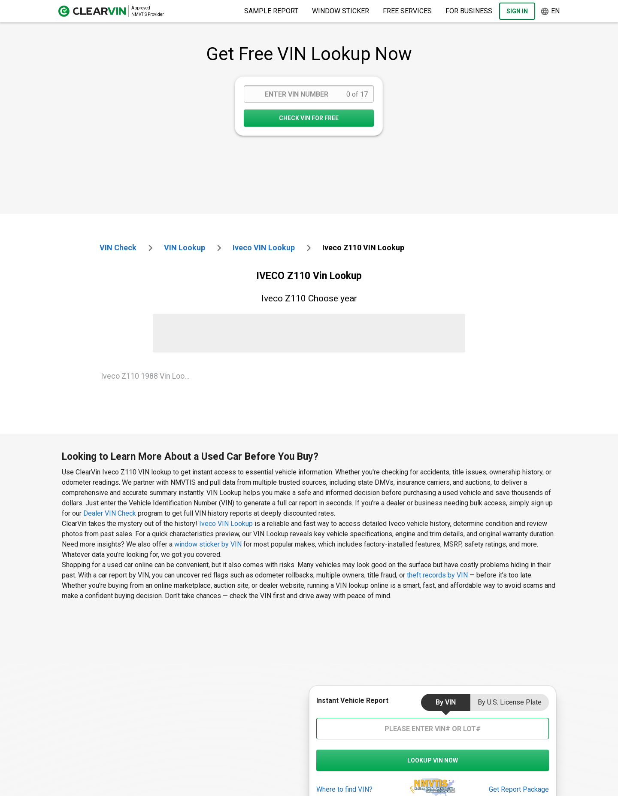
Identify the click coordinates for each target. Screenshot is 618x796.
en (550, 11)
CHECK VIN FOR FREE (309, 118)
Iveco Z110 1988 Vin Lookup (149, 375)
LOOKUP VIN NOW (432, 760)
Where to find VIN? (344, 789)
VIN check (118, 247)
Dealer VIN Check (109, 513)
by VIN (446, 702)
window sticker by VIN (208, 544)
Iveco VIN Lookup (226, 524)
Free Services (407, 11)
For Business (468, 11)
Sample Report (271, 11)
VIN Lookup (184, 247)
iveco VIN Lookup (264, 247)
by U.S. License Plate (510, 702)
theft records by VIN (437, 575)
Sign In (517, 11)
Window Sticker (340, 11)
